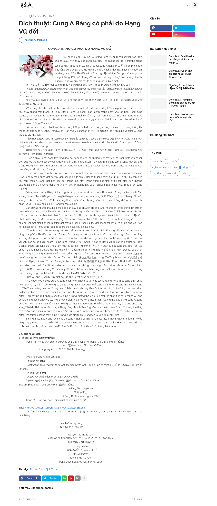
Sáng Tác (187, 167)
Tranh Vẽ (171, 173)
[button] (188, 5)
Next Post (135, 499)
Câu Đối (173, 161)
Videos (184, 173)
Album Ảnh (158, 161)
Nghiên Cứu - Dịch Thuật (41, 16)
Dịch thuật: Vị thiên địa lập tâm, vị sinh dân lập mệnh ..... (181, 59)
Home (22, 16)
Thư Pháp (157, 173)
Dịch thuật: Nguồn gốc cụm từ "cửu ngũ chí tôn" (181, 117)
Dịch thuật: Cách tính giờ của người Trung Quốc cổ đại (180, 74)
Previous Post (28, 499)
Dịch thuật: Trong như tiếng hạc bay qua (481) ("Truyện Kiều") (182, 102)
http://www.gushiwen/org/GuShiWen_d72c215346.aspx (55, 407)
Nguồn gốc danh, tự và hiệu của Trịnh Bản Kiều (182, 87)
